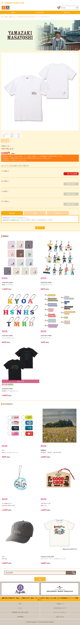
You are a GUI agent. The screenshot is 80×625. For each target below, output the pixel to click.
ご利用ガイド (60, 604)
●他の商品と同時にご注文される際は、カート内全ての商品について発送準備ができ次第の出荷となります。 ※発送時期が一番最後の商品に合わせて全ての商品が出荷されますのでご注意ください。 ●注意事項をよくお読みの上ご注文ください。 (33, 158)
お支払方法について (60, 608)
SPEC (35, 213)
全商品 (6, 16)
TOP (2, 16)
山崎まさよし (12, 16)
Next (76, 91)
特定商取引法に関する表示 (20, 612)
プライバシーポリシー (60, 612)
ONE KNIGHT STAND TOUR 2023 (25, 16)
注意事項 (58, 213)
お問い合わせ (60, 617)
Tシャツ (38, 16)
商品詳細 (12, 213)
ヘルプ (20, 608)
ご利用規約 (20, 617)
